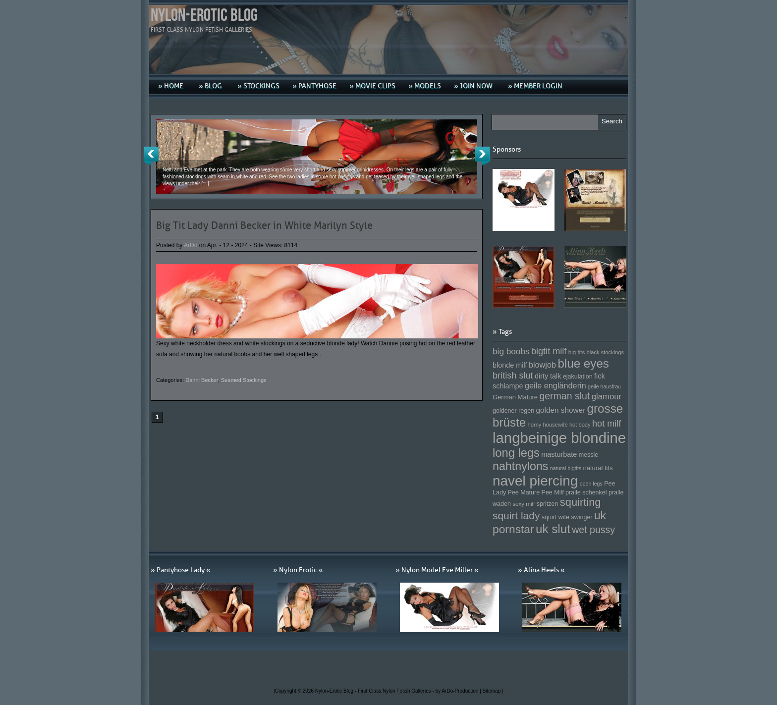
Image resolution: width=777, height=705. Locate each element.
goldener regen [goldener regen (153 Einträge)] (513, 410)
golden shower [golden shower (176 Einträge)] (561, 410)
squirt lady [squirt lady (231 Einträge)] (516, 515)
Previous (151, 156)
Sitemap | (493, 691)
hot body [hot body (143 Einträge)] (580, 425)
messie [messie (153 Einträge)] (589, 454)
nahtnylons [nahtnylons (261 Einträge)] (520, 466)
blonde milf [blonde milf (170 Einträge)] (510, 365)
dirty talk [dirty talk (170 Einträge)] (548, 376)
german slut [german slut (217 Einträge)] (564, 395)
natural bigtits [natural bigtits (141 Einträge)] (565, 468)
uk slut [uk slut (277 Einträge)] (553, 529)
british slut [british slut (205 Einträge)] (513, 375)
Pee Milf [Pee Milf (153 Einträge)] (553, 492)
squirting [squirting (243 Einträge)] (580, 502)
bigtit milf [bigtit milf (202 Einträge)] (549, 351)
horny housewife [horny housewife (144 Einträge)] (548, 425)
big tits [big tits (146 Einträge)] (576, 352)
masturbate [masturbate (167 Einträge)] (559, 454)
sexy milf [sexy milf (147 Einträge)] (523, 503)
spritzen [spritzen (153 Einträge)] (547, 503)
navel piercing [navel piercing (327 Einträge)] (535, 480)
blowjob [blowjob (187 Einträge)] (542, 364)
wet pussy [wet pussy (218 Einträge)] (593, 529)
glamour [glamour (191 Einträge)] (606, 396)
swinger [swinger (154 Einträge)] (581, 517)
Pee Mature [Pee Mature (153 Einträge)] (523, 492)
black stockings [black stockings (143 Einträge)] (605, 352)
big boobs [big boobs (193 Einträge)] (511, 351)
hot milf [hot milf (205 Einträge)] (606, 424)
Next (482, 156)
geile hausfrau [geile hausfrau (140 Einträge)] (604, 386)
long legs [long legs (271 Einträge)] (516, 452)
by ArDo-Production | (459, 691)
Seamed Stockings (244, 380)
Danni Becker (201, 380)
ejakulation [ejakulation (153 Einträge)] (578, 376)
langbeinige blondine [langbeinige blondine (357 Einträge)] (559, 438)
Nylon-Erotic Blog (204, 15)
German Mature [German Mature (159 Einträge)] (515, 397)
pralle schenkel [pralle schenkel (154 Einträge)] (586, 492)
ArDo (190, 245)
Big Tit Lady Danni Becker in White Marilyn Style (264, 225)
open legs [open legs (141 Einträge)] (591, 484)
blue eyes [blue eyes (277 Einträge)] (583, 363)
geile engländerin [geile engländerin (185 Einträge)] (555, 385)
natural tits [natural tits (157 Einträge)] (598, 468)
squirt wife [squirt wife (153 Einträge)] (555, 517)
